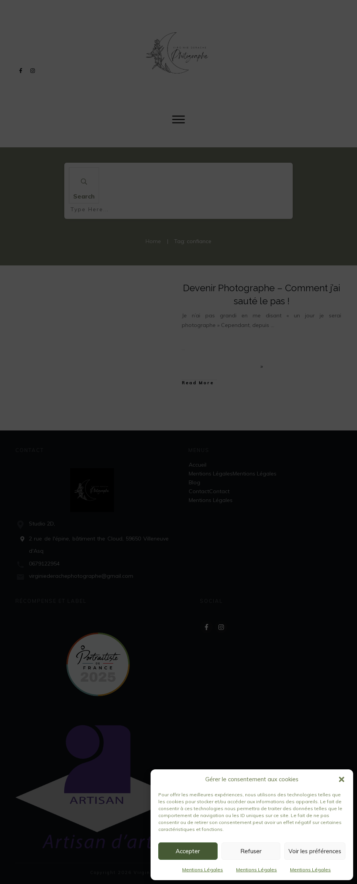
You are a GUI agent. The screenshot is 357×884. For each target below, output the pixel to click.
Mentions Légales (202, 869)
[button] (341, 779)
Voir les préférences (314, 851)
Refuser (250, 851)
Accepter (188, 851)
